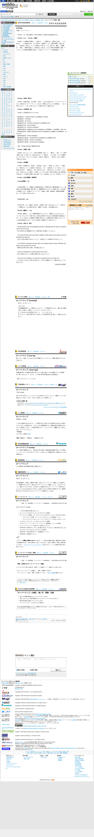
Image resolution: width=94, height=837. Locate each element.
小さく (30, 450)
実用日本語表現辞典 (24, 22)
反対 (27, 174)
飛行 (21, 486)
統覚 (46, 618)
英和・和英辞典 (20, 1)
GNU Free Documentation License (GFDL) (35, 718)
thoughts (29, 258)
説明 (25, 434)
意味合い (38, 45)
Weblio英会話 (7, 142)
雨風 (19, 247)
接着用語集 (21, 460)
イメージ (30, 157)
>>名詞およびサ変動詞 (60, 620)
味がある (20, 170)
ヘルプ (91, 1)
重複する (48, 41)
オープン (34, 404)
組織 (25, 189)
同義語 (22, 438)
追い (60, 172)
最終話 (44, 220)
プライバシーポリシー (12, 763)
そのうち (34, 220)
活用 (25, 112)
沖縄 (38, 231)
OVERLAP (23, 534)
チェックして (35, 239)
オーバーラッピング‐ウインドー (78, 96)
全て (63, 129)
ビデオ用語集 (22, 366)
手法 (17, 360)
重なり (31, 47)
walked (46, 243)
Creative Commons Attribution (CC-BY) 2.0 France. (35, 726)
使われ (51, 220)
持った (48, 172)
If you (19, 258)
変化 (27, 112)
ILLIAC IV (35, 525)
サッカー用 (28, 172)
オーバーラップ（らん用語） (7, 16)
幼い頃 (24, 231)
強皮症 (43, 191)
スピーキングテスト (9, 148)
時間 (56, 43)
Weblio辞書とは (10, 757)
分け (57, 165)
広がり (36, 157)
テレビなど (30, 358)
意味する (46, 34)
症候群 (23, 187)
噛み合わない (58, 260)
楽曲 (49, 218)
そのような (28, 260)
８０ (28, 491)
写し (20, 310)
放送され (25, 220)
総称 (55, 189)
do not (50, 258)
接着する (37, 466)
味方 (51, 172)
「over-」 (44, 152)
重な (38, 41)
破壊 (58, 452)
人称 (46, 129)
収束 (21, 47)
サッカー (21, 314)
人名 (4, 82)
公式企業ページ (61, 757)
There (19, 251)
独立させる (51, 170)
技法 (25, 310)
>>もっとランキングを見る (85, 201)
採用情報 (60, 760)
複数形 (34, 146)
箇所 (56, 104)
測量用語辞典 (22, 472)
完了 (43, 423)
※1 (44, 129)
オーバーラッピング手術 (76, 100)
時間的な (27, 47)
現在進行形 (23, 129)
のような (59, 157)
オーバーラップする (37, 600)
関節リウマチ (22, 191)
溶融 (25, 450)
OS (41, 395)
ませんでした (45, 254)
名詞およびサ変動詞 (24, 20)
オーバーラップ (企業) (26, 515)
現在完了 (22, 137)
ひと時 (72, 191)
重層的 (30, 49)
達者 (72, 193)
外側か (56, 172)
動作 (31, 34)
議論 (47, 260)
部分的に (22, 45)
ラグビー (43, 513)
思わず (72, 196)
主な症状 (63, 189)
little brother (23, 226)
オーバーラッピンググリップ (77, 98)
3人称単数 (38, 116)
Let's (19, 235)
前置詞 (42, 205)
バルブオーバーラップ (26, 521)
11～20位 (77, 172)
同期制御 (19, 431)
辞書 (3, 1)
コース (24, 486)
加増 (57, 358)
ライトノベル (48, 517)
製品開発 (56, 49)
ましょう (59, 239)
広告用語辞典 (22, 351)
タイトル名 (23, 218)
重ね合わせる (49, 374)
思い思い (73, 180)
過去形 (22, 119)
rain (29, 245)
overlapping (40, 129)
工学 (4, 62)
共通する (46, 157)
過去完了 (22, 139)
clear (36, 258)
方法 (40, 49)
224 (21, 220)
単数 (49, 129)
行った (35, 231)
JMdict (25, 748)
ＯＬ (21, 358)
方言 (4, 84)
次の (62, 308)
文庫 (54, 517)
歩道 (31, 247)
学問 (4, 66)
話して (44, 239)
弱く (54, 452)
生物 (4, 78)
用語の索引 (40, 22)
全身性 (29, 191)
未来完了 (22, 127)
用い (43, 45)
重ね (27, 34)
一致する (27, 45)
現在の (41, 157)
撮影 (22, 482)
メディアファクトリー (39, 515)
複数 (53, 358)
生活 (4, 70)
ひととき (73, 183)
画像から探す (27, 758)
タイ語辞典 (77, 769)
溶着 (46, 450)
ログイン (77, 1)
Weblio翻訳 (77, 761)
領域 (29, 596)
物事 (31, 41)
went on (58, 226)
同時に (60, 425)
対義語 (26, 165)
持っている (42, 314)
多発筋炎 (52, 191)
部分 (37, 254)
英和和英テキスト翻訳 (24, 655)
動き (65, 172)
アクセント (51, 104)
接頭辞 (40, 152)
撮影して (56, 482)
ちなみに (22, 172)
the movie (56, 235)
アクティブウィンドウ (30, 403)
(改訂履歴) (39, 715)
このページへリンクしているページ (33, 544)
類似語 (29, 438)
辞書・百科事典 (7, 86)
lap (22, 155)
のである (23, 159)
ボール (44, 172)
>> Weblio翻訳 (89, 205)
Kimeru (39, 215)
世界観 (37, 218)
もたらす (47, 189)
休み (23, 239)
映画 (50, 239)
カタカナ (45, 101)
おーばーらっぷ (25, 478)
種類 (31, 187)
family (63, 226)
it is (33, 258)
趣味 (4, 74)
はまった (27, 254)
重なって (47, 231)
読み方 (18, 478)
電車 (4, 55)
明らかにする (41, 170)
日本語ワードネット (19, 742)
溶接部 (50, 452)
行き (56, 239)
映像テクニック (42, 358)
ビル (44, 489)
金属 (49, 450)
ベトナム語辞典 (78, 771)
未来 (21, 135)
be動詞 (29, 129)
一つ (29, 308)
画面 (48, 308)
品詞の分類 (11, 20)
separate (39, 165)
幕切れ (35, 598)
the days (26, 235)
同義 (53, 207)
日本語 (22, 104)
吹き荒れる (24, 247)
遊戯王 (25, 213)
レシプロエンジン (37, 521)
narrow (56, 243)
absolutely (26, 251)
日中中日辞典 (29, 1)
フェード (54, 523)
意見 (22, 254)
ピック (47, 427)
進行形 (24, 135)
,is (33, 129)
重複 (57, 45)
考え (32, 260)
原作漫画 (55, 215)
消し (52, 308)
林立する (51, 489)
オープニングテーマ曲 (26, 215)
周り (57, 450)
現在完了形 (23, 123)
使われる (39, 168)
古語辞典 (44, 1)
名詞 (51, 45)
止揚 (43, 618)
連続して (28, 482)
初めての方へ (83, 11)
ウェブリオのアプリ (28, 757)
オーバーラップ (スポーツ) (27, 513)
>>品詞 (52, 620)
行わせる (28, 423)
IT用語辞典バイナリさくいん (38, 699)
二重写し (29, 310)
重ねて (38, 247)
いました (52, 231)
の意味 (30, 207)
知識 (26, 596)
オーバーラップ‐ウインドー (76, 112)
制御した (23, 427)
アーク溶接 (19, 450)
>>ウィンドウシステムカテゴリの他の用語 (55, 407)
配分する (22, 168)
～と (36, 41)
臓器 (28, 189)
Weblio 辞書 (85, 1)
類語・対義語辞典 (11, 1)
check (22, 235)
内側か (31, 174)
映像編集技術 (23, 308)
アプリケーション (48, 395)
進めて (35, 49)
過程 (26, 49)
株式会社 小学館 (18, 688)
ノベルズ (57, 519)
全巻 (60, 215)
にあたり (50, 215)
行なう (25, 484)
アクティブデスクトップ (41, 403)
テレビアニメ (44, 213)
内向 (33, 618)
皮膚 (47, 191)
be (30, 135)
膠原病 (38, 187)
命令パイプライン (45, 525)
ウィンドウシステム (33, 395)
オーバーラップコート (75, 114)
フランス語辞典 (78, 766)
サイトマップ (10, 765)
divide (33, 165)
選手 (31, 314)
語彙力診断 (7, 146)
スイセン (27, 598)
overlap (22, 392)
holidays (41, 235)
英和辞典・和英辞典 (79, 760)
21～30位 (83, 172)
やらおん (73, 175)
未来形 (22, 121)
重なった (43, 187)
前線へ (59, 314)
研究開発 (57, 47)
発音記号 (26, 101)
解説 (43, 563)
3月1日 (61, 264)
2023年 (57, 264)
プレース (52, 427)
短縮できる (29, 425)
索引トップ (34, 22)
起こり (36, 189)
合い (57, 567)
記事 (23, 563)
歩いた (42, 247)
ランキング (43, 296)
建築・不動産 (6, 64)
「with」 (46, 205)
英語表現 (51, 34)
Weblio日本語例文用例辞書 (26, 589)
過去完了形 (23, 125)
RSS (53, 779)
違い (35, 170)
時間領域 (44, 425)
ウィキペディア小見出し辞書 (27, 552)
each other (35, 235)
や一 (33, 34)
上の (35, 187)
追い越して (54, 314)
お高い (41, 489)
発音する (41, 106)
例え (43, 47)
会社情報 (60, 758)
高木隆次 (40, 531)
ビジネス (48, 47)
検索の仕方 (9, 758)
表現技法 (55, 374)
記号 (3, 134)
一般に (32, 484)
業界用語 (5, 51)
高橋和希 (35, 213)
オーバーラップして (37, 596)
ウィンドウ (62, 395)
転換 (20, 372)
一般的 (48, 106)
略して (18, 358)
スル (23, 306)
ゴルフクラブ (35, 602)
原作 (38, 213)
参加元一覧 (90, 11)
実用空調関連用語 (23, 444)
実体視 (20, 484)
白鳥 (29, 600)
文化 (4, 68)
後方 (28, 314)
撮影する (33, 482)
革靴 (19, 563)
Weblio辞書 (26, 716)
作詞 (43, 215)
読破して (63, 215)
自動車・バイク (7, 58)
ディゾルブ (36, 310)
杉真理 (28, 534)
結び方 (31, 567)
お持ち (36, 260)
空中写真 (18, 482)
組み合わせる (36, 155)
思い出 (42, 231)
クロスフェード (24, 378)
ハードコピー (45, 404)
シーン (39, 598)
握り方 (42, 602)
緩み (43, 567)
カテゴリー (50, 496)
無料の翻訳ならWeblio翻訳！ (26, 6)
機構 (56, 427)
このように (36, 425)
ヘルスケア (6, 72)
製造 (62, 47)
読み (49, 101)
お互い (19, 239)
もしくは (52, 174)
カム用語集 (21, 413)
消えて (36, 372)
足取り (72, 185)
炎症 (32, 189)
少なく (20, 491)
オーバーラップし (74, 78)
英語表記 (18, 419)
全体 (63, 423)
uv (32, 101)
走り (62, 314)
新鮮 (72, 177)
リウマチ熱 (22, 193)
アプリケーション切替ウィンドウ (55, 403)
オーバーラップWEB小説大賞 (77, 104)
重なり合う (34, 312)
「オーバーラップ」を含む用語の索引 (26, 673)
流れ (52, 218)
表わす (38, 43)
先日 (41, 239)
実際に (44, 104)
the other (24, 237)
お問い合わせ (23, 582)
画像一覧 (52, 384)
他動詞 (27, 41)
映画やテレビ (35, 308)
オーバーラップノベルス (29, 519)
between (38, 251)
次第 (32, 372)
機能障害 (41, 189)
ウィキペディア (22, 497)
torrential (25, 245)
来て (27, 155)
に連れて (42, 372)
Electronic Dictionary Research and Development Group (64, 748)
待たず (47, 423)
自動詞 (43, 43)
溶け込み (35, 450)
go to (52, 235)
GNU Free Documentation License (43, 714)
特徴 (56, 218)
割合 (62, 482)
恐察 (30, 618)
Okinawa (48, 226)
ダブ (60, 358)
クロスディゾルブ (45, 310)
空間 (52, 43)
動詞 (19, 116)
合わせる (52, 205)
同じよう (44, 452)
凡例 (49, 296)
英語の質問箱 (7, 144)
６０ (37, 484)
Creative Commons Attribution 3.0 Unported (33, 728)
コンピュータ (6, 53)
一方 (47, 45)
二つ (20, 312)
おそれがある (27, 489)
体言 (16, 20)
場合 (43, 450)
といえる (59, 218)
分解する (29, 170)
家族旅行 (29, 231)
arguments (45, 258)
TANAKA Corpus (6, 724)
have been (34, 142)
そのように (35, 397)
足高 (50, 567)
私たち (43, 260)
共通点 (26, 43)
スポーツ (5, 76)
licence (30, 749)
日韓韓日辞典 (37, 1)
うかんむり (73, 199)
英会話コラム (7, 139)
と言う (38, 104)
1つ (17, 466)
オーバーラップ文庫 (28, 517)
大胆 (72, 188)
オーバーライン (73, 92)
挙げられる (31, 193)
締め (35, 567)
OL (23, 374)
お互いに (41, 482)
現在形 (22, 116)
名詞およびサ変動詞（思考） (37, 20)
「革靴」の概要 (50, 572)
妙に (27, 600)
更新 (64, 264)
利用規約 (9, 761)
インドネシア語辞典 (79, 768)
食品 (4, 80)
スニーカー (19, 567)
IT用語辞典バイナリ (24, 384)
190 (37, 220)
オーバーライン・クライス (76, 94)
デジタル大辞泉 (22, 297)
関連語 (36, 438)
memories (41, 226)
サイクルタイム (20, 425)
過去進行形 (23, 131)
